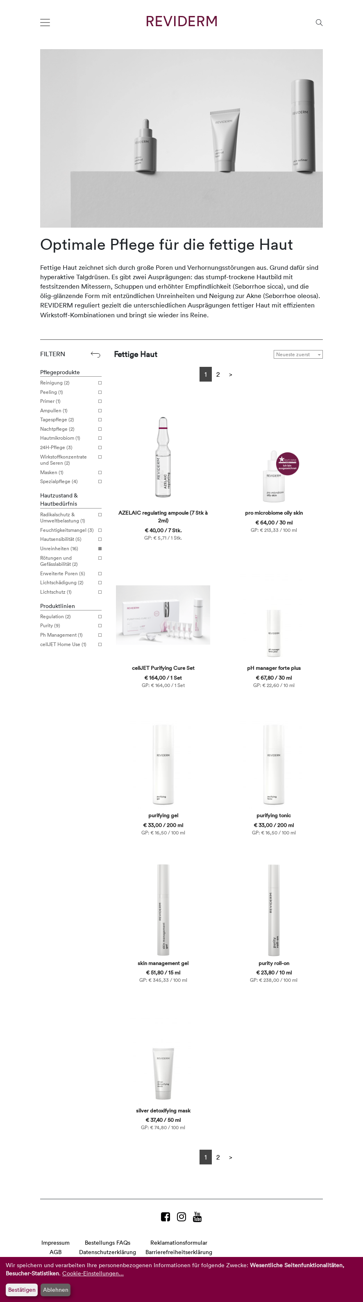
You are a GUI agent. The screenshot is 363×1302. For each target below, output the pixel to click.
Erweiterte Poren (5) (67, 573)
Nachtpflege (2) (67, 429)
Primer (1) (67, 401)
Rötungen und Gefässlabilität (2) (67, 561)
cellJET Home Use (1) (67, 644)
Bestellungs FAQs (107, 1242)
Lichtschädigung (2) (67, 582)
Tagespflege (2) (67, 419)
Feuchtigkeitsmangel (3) (67, 530)
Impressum (55, 1242)
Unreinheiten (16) (67, 548)
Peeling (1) (67, 392)
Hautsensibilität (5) (67, 539)
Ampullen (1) (67, 410)
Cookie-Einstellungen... (93, 1273)
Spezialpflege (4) (67, 481)
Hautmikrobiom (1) (67, 438)
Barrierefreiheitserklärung (178, 1252)
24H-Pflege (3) (67, 447)
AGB (55, 1252)
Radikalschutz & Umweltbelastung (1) (67, 517)
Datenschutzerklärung (107, 1252)
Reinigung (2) (67, 383)
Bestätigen (22, 1289)
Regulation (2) (67, 616)
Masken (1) (67, 472)
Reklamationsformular (178, 1242)
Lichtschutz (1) (67, 592)
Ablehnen (55, 1289)
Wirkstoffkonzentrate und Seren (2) (67, 460)
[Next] (230, 374)
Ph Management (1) (67, 635)
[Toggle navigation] (45, 22)
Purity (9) (67, 625)
